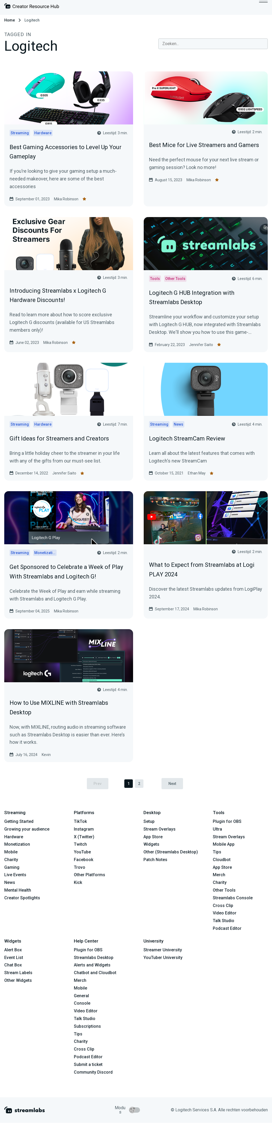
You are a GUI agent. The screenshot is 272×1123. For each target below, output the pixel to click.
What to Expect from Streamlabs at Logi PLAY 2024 (201, 569)
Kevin (46, 755)
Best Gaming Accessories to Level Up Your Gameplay (65, 152)
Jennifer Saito (201, 345)
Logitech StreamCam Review (187, 438)
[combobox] (213, 43)
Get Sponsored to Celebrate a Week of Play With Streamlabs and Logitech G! (66, 572)
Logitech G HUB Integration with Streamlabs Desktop (191, 297)
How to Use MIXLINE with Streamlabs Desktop (59, 707)
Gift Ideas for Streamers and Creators (59, 438)
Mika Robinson (66, 199)
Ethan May (197, 473)
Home (9, 20)
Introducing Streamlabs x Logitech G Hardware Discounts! (58, 295)
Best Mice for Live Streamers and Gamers (204, 145)
